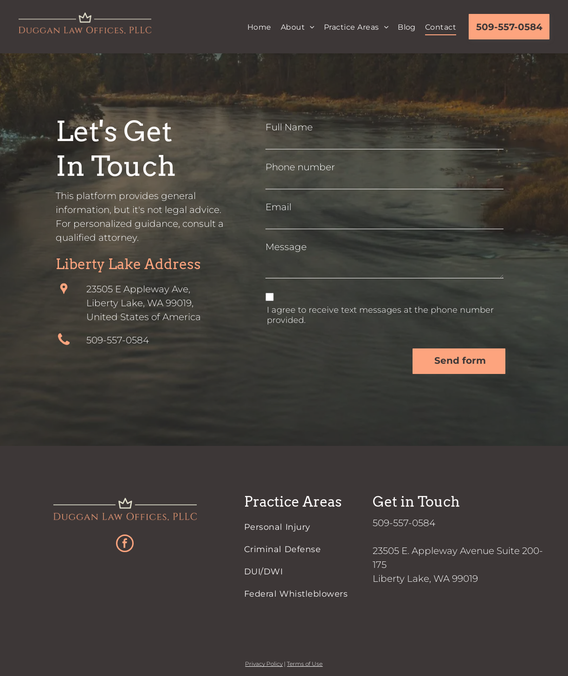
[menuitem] (259, 27)
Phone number (300, 167)
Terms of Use (305, 663)
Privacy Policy (264, 663)
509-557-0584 (117, 340)
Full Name (289, 127)
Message (286, 246)
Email (278, 206)
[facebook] (125, 544)
